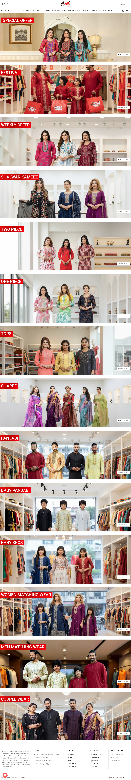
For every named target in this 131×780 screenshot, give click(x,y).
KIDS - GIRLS (72, 764)
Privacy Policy (115, 757)
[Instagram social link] (5, 4)
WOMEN (71, 754)
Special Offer (95, 760)
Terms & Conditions (117, 760)
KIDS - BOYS (72, 767)
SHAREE (70, 757)
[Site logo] (65, 4)
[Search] (5, 10)
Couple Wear (95, 757)
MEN (69, 760)
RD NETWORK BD (124, 777)
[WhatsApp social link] (7, 4)
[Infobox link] (125, 4)
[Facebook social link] (2, 4)
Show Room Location (117, 754)
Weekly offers (95, 764)
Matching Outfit (96, 754)
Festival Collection (97, 767)
